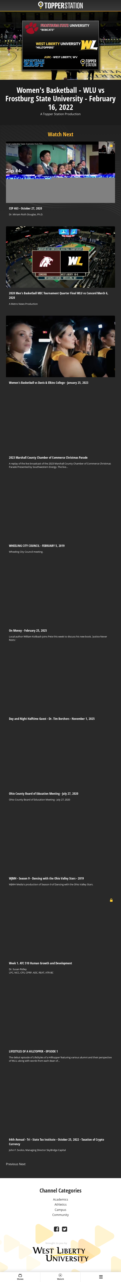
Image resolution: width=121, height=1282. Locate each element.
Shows (20, 1277)
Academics (60, 1199)
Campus (60, 1210)
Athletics (61, 1204)
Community (60, 1215)
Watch (60, 1277)
